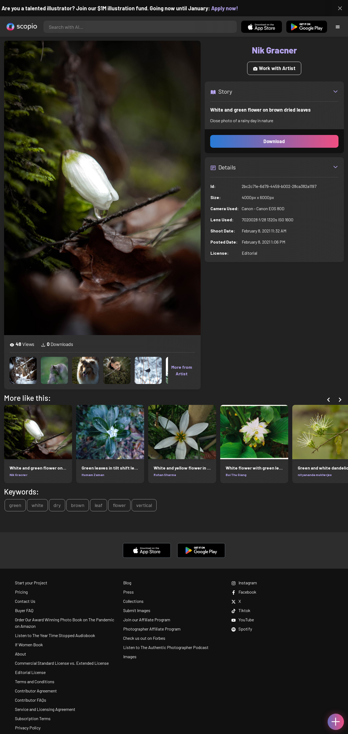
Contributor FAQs (30, 700)
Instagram (244, 582)
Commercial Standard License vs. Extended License (62, 663)
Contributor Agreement (36, 690)
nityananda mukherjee (315, 475)
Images (129, 656)
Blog (127, 582)
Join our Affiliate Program (146, 619)
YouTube (242, 619)
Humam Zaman (93, 475)
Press (128, 591)
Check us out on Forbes (144, 638)
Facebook (243, 591)
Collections (133, 601)
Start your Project (31, 582)
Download (274, 141)
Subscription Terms (33, 718)
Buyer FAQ (24, 610)
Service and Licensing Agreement (45, 709)
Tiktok (240, 610)
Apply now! (229, 8)
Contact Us (25, 601)
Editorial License (30, 672)
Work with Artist (274, 68)
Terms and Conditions (34, 681)
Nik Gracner (18, 475)
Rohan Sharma (165, 475)
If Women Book (29, 644)
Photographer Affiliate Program (152, 628)
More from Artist (181, 370)
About (20, 653)
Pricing (21, 591)
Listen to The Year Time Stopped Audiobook (55, 635)
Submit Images (136, 610)
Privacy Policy (28, 727)
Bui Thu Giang (236, 475)
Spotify (241, 628)
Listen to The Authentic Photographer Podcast (166, 647)
